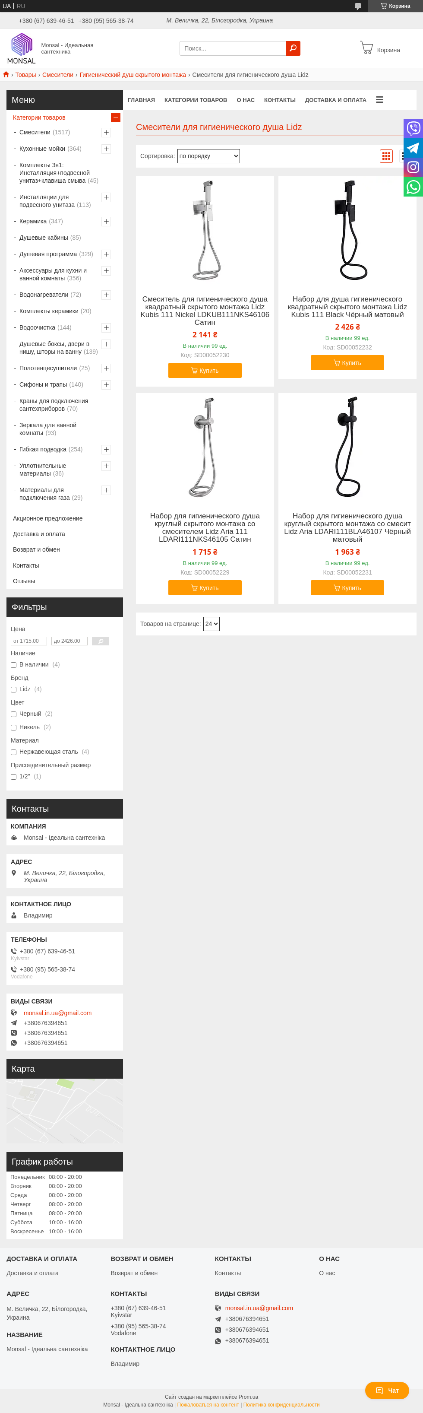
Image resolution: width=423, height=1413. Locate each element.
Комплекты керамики (49, 311)
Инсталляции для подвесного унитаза (47, 201)
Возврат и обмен (36, 549)
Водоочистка (37, 327)
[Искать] (293, 48)
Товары (25, 74)
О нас (246, 100)
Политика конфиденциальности (281, 1405)
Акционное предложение (47, 518)
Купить (208, 370)
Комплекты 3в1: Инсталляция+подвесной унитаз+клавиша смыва (54, 173)
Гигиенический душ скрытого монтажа (132, 74)
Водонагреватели (43, 294)
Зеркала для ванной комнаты (47, 429)
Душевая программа (48, 254)
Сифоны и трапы (43, 384)
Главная (141, 100)
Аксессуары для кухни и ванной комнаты (53, 274)
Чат (387, 1390)
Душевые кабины (43, 237)
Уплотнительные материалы (42, 469)
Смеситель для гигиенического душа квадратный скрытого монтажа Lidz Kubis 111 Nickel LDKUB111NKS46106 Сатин (205, 311)
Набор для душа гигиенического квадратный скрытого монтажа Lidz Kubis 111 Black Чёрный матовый (347, 307)
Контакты (280, 100)
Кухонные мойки (42, 148)
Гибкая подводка (42, 449)
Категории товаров (195, 100)
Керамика (33, 221)
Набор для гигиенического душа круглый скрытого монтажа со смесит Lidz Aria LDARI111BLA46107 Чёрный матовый (347, 527)
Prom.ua (248, 1397)
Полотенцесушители (48, 368)
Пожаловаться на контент (208, 1405)
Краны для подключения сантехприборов (53, 404)
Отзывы (24, 581)
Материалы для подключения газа (44, 493)
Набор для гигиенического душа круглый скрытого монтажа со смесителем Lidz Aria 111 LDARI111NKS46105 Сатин (205, 527)
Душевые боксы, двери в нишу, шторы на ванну (54, 347)
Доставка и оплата (335, 100)
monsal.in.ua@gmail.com (58, 1013)
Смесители (57, 74)
